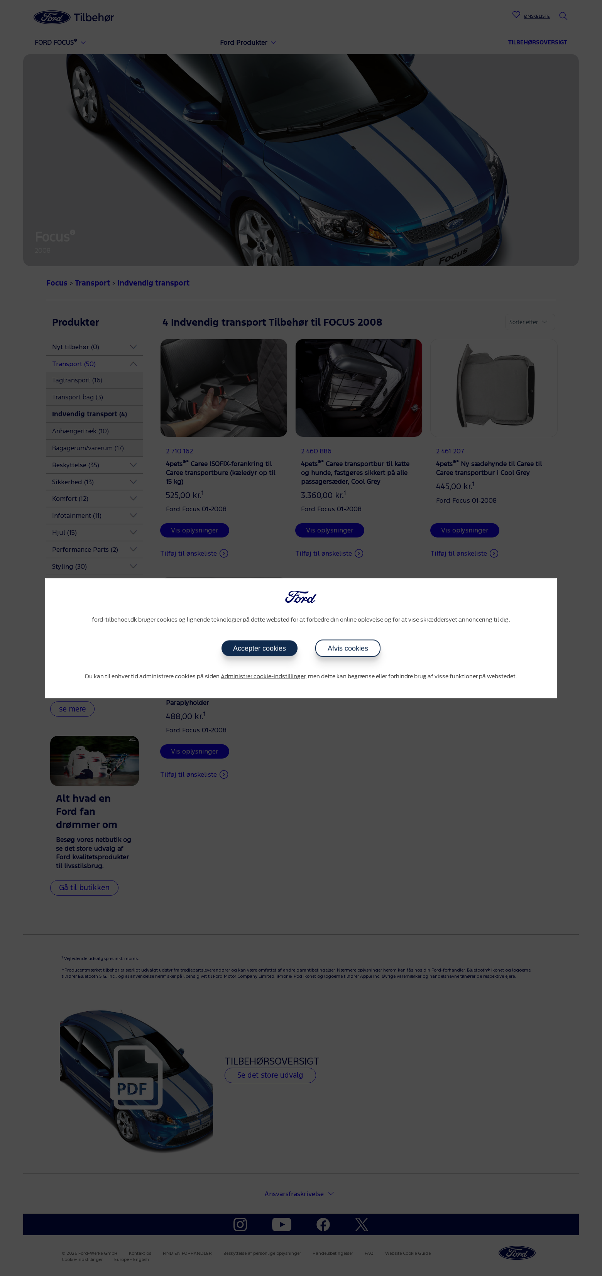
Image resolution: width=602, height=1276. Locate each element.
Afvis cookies (348, 648)
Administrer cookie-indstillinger (263, 676)
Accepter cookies (259, 648)
